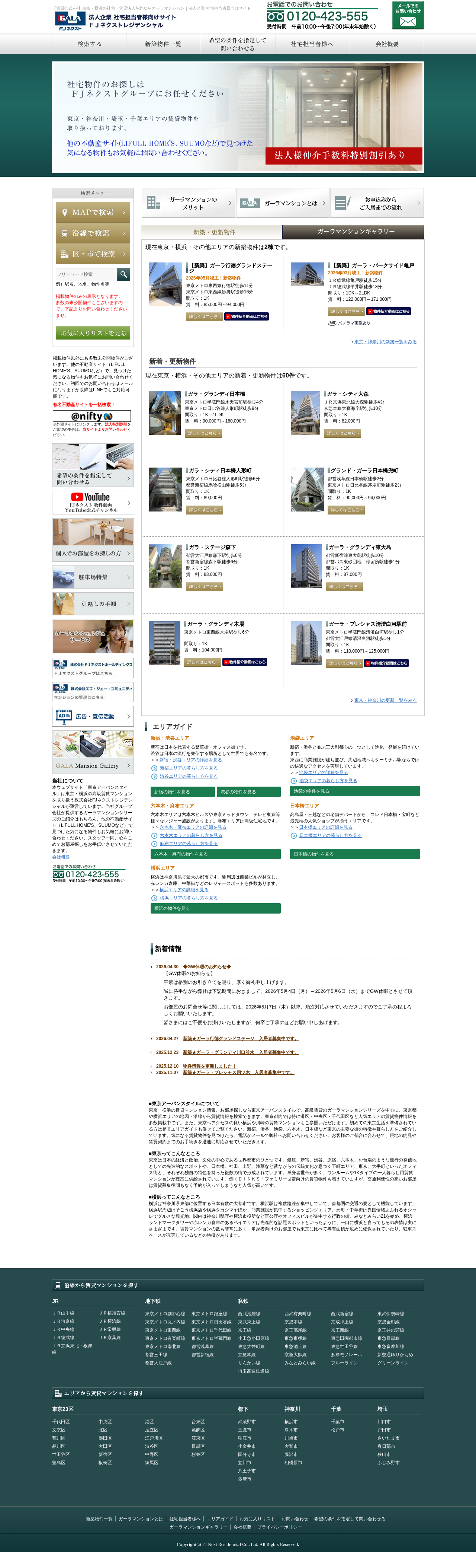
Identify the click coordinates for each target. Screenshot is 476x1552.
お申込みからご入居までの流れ (377, 203)
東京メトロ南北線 (163, 1346)
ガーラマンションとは (141, 1518)
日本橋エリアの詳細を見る (326, 827)
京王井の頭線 (390, 1330)
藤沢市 (291, 1454)
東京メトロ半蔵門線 (212, 1338)
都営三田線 (156, 1354)
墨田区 (105, 1438)
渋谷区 (151, 1446)
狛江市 (244, 1438)
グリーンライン (393, 1362)
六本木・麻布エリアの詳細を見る (193, 827)
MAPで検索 (93, 212)
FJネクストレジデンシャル (116, 21)
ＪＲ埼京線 (63, 1321)
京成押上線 (342, 1322)
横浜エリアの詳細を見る (184, 889)
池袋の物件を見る (311, 791)
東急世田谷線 (344, 1346)
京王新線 (340, 1330)
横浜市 (291, 1421)
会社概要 (387, 44)
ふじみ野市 (388, 1462)
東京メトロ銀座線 (209, 1313)
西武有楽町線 (297, 1313)
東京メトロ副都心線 (165, 1313)
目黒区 (198, 1446)
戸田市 (384, 1430)
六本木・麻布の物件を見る (181, 854)
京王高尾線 (295, 1330)
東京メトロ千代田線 (212, 1330)
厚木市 (291, 1430)
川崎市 (291, 1438)
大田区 (105, 1446)
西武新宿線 (342, 1313)
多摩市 (244, 1479)
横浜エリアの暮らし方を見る (189, 898)
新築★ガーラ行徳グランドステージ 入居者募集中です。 (241, 1038)
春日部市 (386, 1446)
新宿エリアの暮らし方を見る (189, 768)
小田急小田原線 (253, 1338)
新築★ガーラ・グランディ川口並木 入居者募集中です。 (241, 1052)
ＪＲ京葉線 (110, 1337)
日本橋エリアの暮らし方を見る (330, 835)
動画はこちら (246, 316)
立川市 (244, 1462)
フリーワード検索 (123, 274)
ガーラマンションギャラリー (199, 1527)
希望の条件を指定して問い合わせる (237, 44)
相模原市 (293, 1462)
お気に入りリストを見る (93, 333)
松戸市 (337, 1430)
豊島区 (58, 1462)
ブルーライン (344, 1362)
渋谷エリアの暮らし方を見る (189, 776)
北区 (103, 1430)
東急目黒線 (388, 1338)
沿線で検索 (93, 233)
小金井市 (247, 1446)
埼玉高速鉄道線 (253, 1371)
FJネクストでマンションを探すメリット (189, 203)
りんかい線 (249, 1362)
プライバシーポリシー (279, 1527)
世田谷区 (61, 1454)
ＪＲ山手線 (63, 1313)
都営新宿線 (203, 1354)
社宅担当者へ (312, 44)
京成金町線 (388, 1322)
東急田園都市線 (346, 1338)
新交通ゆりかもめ (395, 1354)
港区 (149, 1421)
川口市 (384, 1421)
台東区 (198, 1421)
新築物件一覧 (163, 44)
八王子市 (247, 1470)
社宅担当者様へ (185, 1518)
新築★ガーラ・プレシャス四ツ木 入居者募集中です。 (239, 1072)
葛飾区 (198, 1430)
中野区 (151, 1454)
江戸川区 (154, 1438)
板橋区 (105, 1462)
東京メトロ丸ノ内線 (165, 1322)
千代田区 (61, 1421)
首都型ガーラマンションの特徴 (283, 203)
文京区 (58, 1430)
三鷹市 (244, 1430)
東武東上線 (249, 1322)
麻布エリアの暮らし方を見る (189, 843)
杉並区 (198, 1454)
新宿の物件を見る (172, 791)
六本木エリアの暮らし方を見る (191, 835)
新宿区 (105, 1454)
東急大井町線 (251, 1346)
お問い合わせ (408, 15)
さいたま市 (388, 1438)
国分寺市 (247, 1454)
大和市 (291, 1446)
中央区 (105, 1421)
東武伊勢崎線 (390, 1313)
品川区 (58, 1446)
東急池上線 (295, 1346)
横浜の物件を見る (172, 908)
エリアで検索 (93, 253)
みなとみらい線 (300, 1362)
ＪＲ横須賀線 (112, 1313)
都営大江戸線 (158, 1362)
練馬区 (151, 1462)
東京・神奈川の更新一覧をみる (385, 700)
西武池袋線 (249, 1313)
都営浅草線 (203, 1346)
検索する (89, 44)
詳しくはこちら (204, 316)
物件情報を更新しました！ (210, 1066)
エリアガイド (220, 1518)
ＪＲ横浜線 (110, 1321)
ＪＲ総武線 (63, 1337)
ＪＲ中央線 (63, 1329)
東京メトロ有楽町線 (165, 1338)
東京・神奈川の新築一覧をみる (385, 341)
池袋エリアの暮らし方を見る (328, 780)
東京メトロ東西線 (163, 1330)
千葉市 (337, 1421)
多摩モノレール (346, 1354)
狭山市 (384, 1454)
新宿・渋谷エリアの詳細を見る (191, 759)
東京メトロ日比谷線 (212, 1322)
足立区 (151, 1430)
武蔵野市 (247, 1421)
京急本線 (247, 1354)
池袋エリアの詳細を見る (323, 772)
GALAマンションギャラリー (330, 232)
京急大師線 (295, 1354)
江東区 (198, 1438)
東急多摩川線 (390, 1346)
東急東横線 (295, 1338)
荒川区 (58, 1438)
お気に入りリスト (257, 1518)
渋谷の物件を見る (238, 791)
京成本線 (293, 1322)
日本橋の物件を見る (314, 854)
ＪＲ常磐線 (110, 1329)
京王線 (244, 1330)
